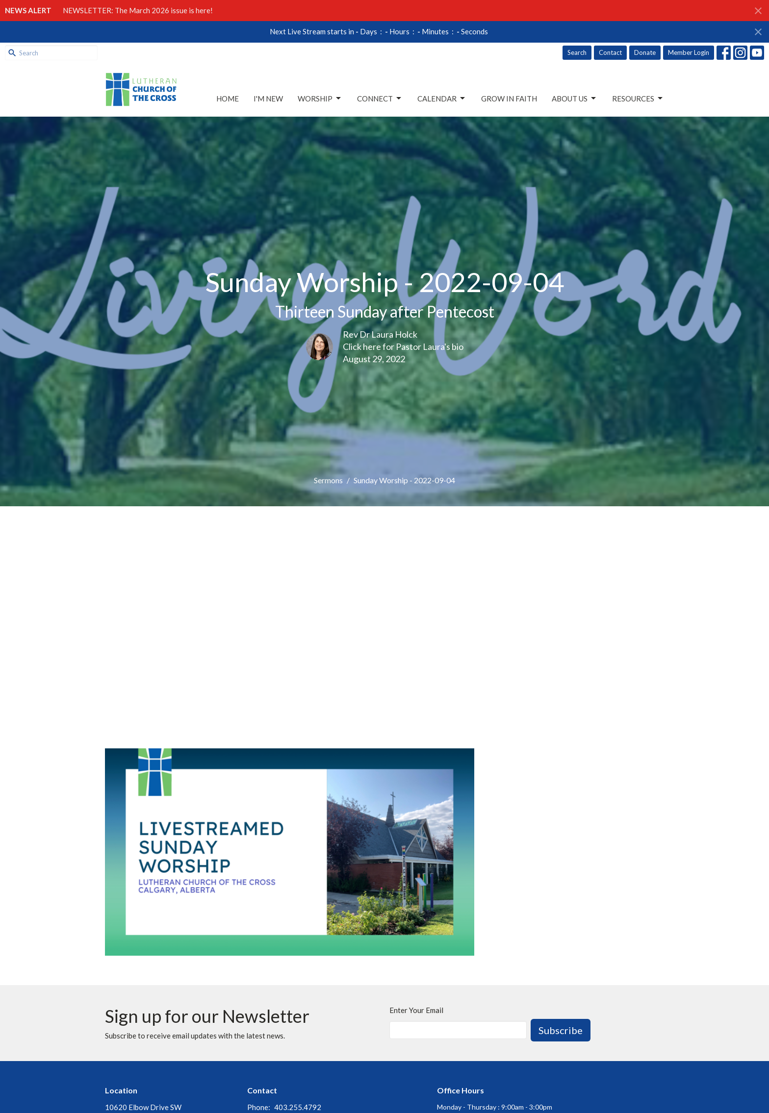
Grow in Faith (509, 98)
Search (577, 52)
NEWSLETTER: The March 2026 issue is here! (138, 10)
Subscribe (560, 1030)
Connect (380, 98)
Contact (610, 52)
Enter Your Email (416, 1010)
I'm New (268, 98)
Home (227, 98)
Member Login (688, 52)
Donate (645, 52)
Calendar (441, 98)
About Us (574, 98)
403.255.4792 (297, 1107)
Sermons (328, 480)
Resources (638, 98)
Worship (320, 98)
